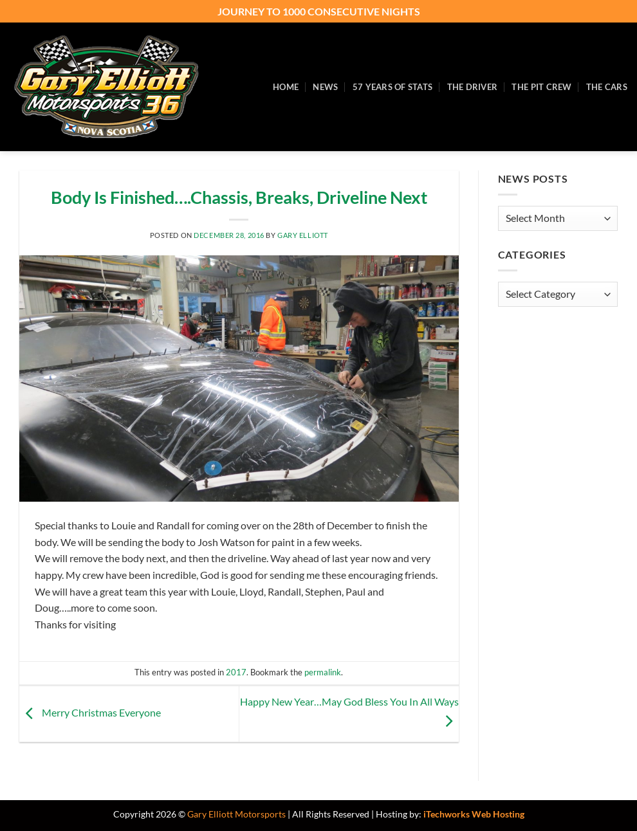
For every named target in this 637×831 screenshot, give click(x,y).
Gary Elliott (302, 235)
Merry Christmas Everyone (90, 712)
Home (286, 87)
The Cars (606, 87)
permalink (322, 672)
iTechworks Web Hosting (473, 813)
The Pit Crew (541, 87)
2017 (236, 672)
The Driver (472, 87)
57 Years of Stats (392, 87)
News (325, 87)
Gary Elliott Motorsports (236, 813)
